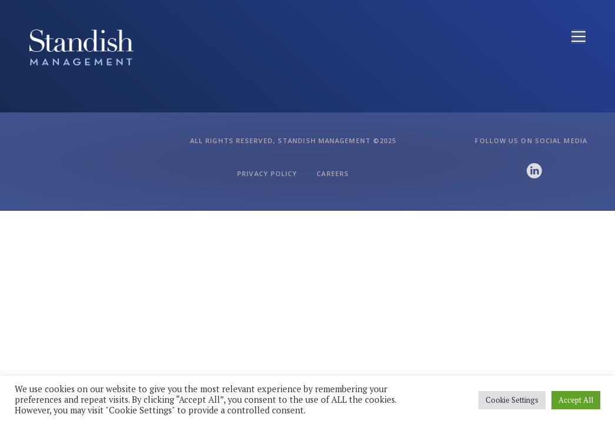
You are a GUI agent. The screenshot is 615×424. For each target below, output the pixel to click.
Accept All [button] (576, 400)
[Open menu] (578, 36)
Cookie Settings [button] (512, 400)
